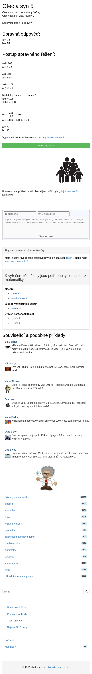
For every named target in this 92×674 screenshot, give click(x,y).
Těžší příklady (14, 620)
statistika (46, 556)
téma (46, 569)
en (59, 667)
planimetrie (46, 549)
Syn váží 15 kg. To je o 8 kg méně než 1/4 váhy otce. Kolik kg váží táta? (44, 367)
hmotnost (16, 308)
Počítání (9, 640)
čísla (46, 516)
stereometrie (46, 563)
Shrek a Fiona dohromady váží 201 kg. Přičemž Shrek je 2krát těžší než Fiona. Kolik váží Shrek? (45, 385)
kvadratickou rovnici (16, 261)
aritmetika (46, 510)
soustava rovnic (19, 298)
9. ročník (15, 323)
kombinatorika (46, 543)
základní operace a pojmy (46, 576)
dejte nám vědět (69, 191)
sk (68, 667)
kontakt (52, 667)
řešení (69, 258)
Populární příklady (17, 614)
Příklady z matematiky (46, 497)
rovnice (15, 293)
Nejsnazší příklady (17, 627)
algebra (46, 503)
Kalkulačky (46, 646)
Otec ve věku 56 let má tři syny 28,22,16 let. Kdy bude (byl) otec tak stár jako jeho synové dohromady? (45, 403)
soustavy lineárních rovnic (51, 137)
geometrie (46, 530)
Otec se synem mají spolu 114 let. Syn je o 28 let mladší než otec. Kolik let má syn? (44, 435)
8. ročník (15, 318)
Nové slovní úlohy (17, 607)
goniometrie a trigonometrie (46, 536)
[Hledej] (87, 591)
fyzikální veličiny (46, 523)
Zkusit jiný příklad (46, 145)
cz (64, 667)
